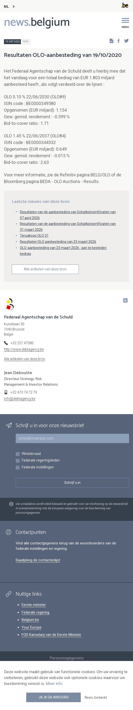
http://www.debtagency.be (24, 349)
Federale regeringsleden (41, 460)
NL (6, 6)
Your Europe (31, 627)
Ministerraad (31, 454)
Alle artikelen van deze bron (45, 269)
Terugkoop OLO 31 (34, 235)
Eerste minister (34, 605)
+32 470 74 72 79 (24, 392)
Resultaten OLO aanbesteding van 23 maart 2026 (58, 242)
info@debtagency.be (19, 399)
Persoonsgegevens (67, 658)
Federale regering (35, 612)
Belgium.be (30, 620)
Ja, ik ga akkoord (53, 697)
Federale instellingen (38, 467)
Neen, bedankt (96, 697)
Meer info (54, 683)
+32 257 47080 (22, 343)
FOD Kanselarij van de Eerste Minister (51, 634)
